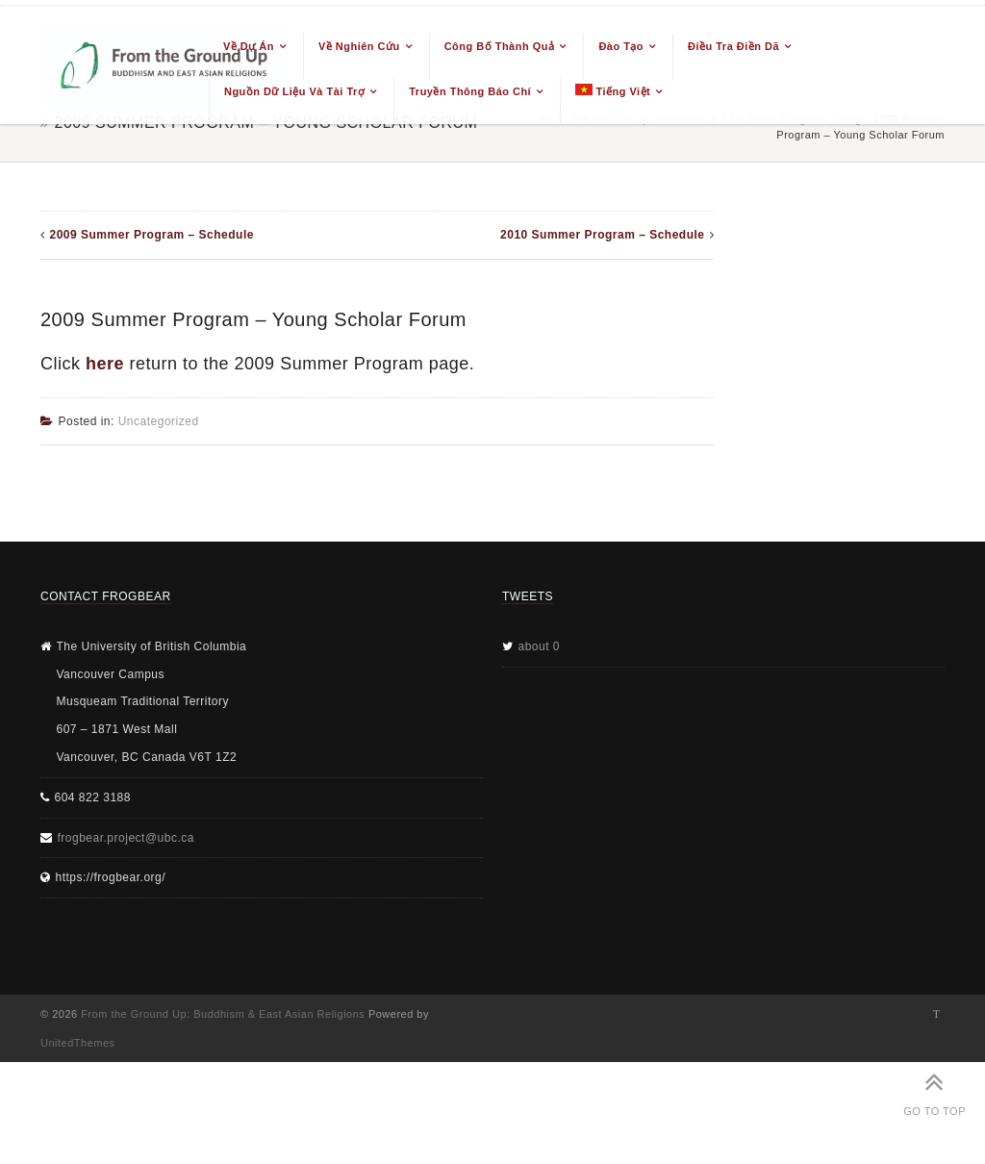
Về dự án (248, 46)
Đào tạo (621, 46)
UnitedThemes (77, 1043)
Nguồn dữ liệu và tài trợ (294, 91)
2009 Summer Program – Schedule (152, 234)
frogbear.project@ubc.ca (126, 838)
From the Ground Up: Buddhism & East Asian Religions (223, 1014)
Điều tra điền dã (733, 46)
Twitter (936, 1014)
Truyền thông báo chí (470, 91)
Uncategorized (158, 421)
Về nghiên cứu (359, 46)
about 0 (539, 646)
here (105, 363)
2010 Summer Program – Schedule (602, 234)
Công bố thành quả (499, 46)
